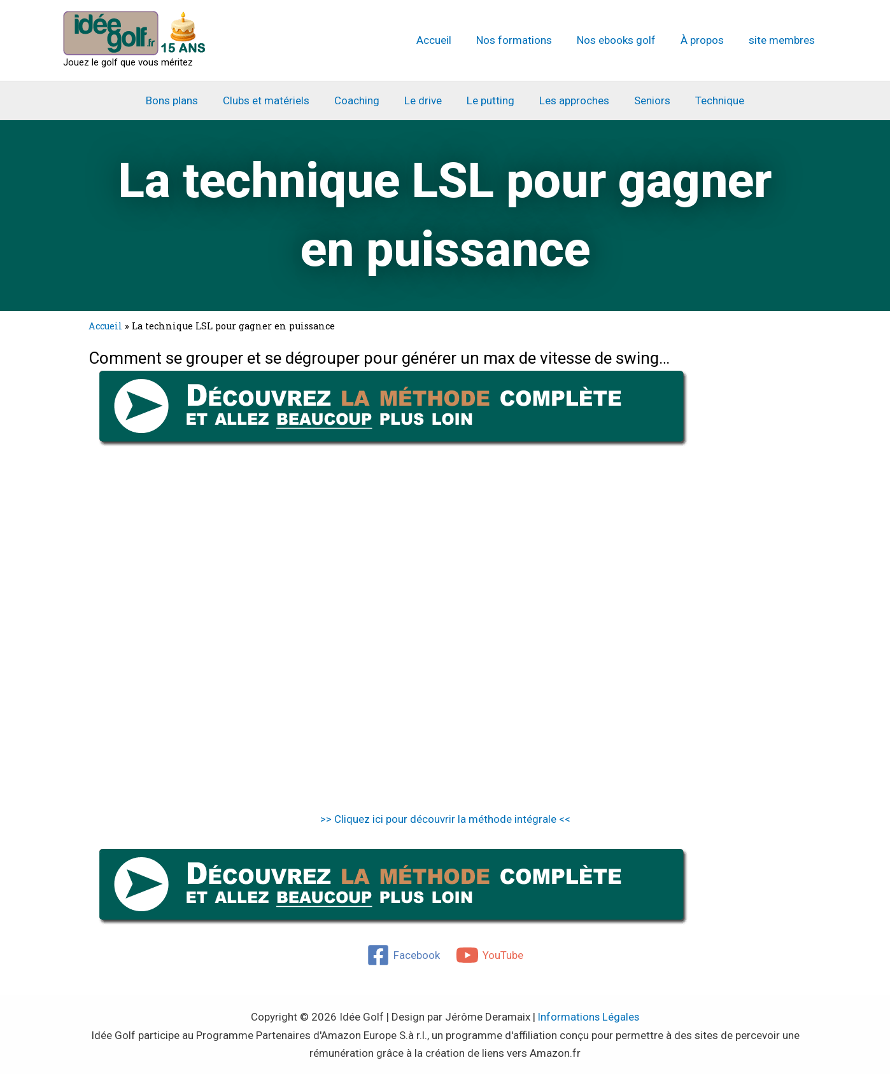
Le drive (425, 100)
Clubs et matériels (274, 100)
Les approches (570, 100)
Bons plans (183, 100)
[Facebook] (403, 955)
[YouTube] (490, 955)
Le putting (489, 100)
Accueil (447, 40)
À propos (706, 40)
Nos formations (525, 40)
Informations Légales (588, 1016)
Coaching (362, 100)
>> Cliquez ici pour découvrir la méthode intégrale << (445, 819)
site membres (783, 40)
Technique (708, 100)
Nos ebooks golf (623, 40)
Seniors (644, 100)
